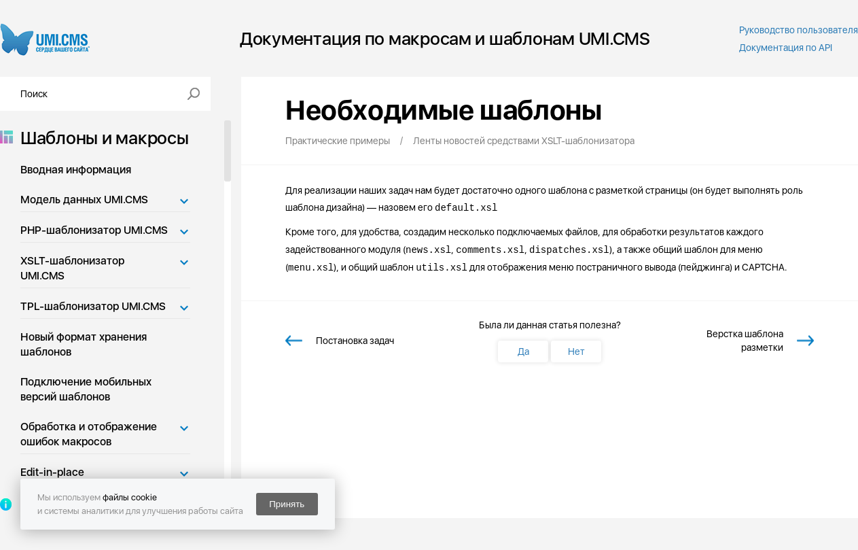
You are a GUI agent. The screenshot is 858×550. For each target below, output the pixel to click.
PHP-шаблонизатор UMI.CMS (94, 230)
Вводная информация (75, 169)
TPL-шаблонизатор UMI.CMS (93, 306)
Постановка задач (355, 340)
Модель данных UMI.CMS (84, 199)
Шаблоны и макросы (100, 137)
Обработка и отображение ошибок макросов (88, 434)
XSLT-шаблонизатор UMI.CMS (72, 268)
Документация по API (785, 47)
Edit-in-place (52, 472)
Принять (286, 504)
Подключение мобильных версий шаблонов (85, 389)
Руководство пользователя (798, 29)
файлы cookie (130, 497)
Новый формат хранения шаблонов (83, 344)
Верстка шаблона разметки (745, 340)
